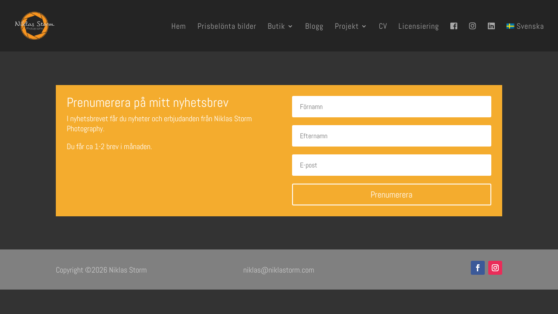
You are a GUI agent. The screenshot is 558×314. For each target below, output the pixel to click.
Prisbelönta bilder (226, 27)
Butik (276, 27)
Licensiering (418, 27)
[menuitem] (525, 37)
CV (383, 27)
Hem (178, 27)
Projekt (347, 27)
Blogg (314, 27)
